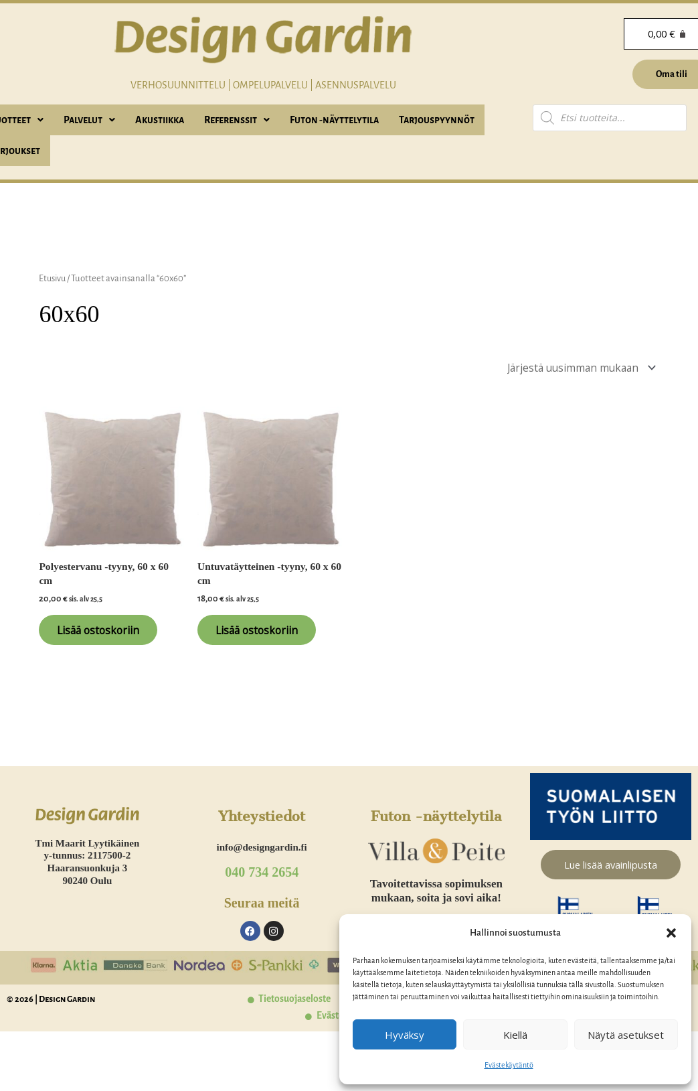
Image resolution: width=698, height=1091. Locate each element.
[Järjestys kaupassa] (575, 367)
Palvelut (89, 120)
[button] (671, 933)
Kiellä (515, 1034)
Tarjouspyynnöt (436, 120)
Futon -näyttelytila (334, 120)
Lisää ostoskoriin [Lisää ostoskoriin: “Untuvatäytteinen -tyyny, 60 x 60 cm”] (264, 633)
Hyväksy (404, 1034)
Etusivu (53, 278)
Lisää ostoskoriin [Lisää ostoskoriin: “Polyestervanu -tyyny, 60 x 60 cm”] (105, 633)
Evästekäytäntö (509, 1065)
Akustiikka (159, 120)
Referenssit (237, 120)
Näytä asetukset (626, 1034)
